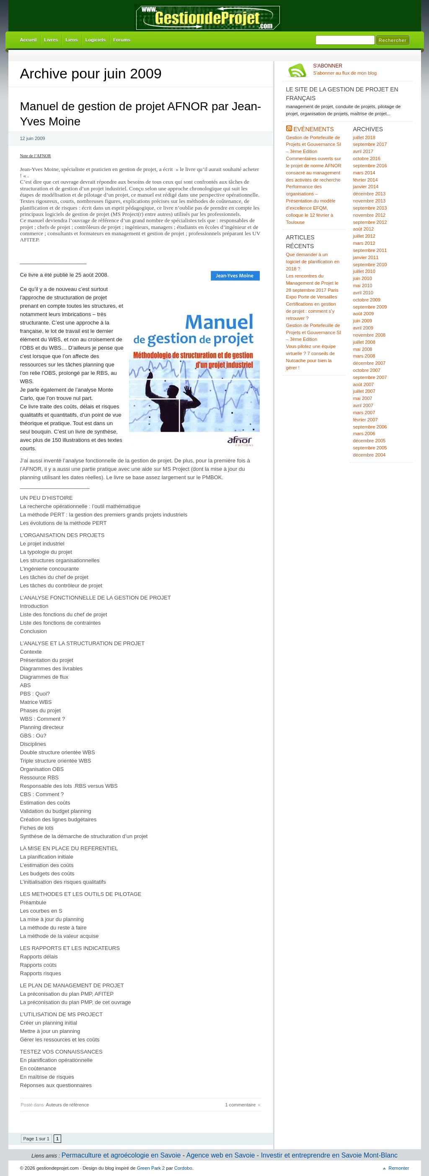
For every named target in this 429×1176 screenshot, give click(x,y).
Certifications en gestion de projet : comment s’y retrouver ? (311, 311)
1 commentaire (240, 1104)
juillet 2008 (364, 342)
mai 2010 (362, 285)
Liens (71, 39)
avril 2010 (363, 292)
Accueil (28, 39)
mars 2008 (364, 355)
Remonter (398, 1168)
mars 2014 (364, 172)
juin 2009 (362, 320)
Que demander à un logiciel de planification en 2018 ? (313, 261)
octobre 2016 (366, 158)
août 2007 (363, 384)
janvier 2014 (366, 186)
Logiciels (95, 39)
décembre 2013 (369, 193)
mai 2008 (362, 349)
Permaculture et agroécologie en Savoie (121, 1155)
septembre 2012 (370, 222)
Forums (121, 39)
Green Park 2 (151, 1168)
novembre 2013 (369, 200)
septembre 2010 (370, 264)
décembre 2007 (369, 363)
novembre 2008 (369, 334)
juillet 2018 (364, 137)
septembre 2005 (370, 447)
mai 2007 (362, 398)
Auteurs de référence (67, 1104)
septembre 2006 (370, 426)
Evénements (313, 129)
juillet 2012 (364, 236)
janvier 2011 (366, 257)
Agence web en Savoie (220, 1155)
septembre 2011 (370, 250)
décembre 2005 (369, 440)
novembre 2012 (369, 215)
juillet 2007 (364, 391)
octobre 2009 (366, 299)
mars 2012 (364, 243)
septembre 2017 (370, 144)
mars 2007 (364, 412)
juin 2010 (362, 278)
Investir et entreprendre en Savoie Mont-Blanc (329, 1155)
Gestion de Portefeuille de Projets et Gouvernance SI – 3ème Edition (313, 144)
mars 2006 (364, 433)
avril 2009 (363, 327)
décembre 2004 (369, 454)
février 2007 (365, 419)
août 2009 (363, 313)
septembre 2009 (370, 306)
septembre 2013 (370, 207)
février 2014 (365, 179)
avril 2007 (363, 405)
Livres (51, 39)
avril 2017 (363, 151)
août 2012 (363, 228)
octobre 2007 (366, 370)
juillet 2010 (364, 271)
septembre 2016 (370, 165)
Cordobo (183, 1168)
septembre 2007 (370, 377)
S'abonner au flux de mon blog (361, 69)
